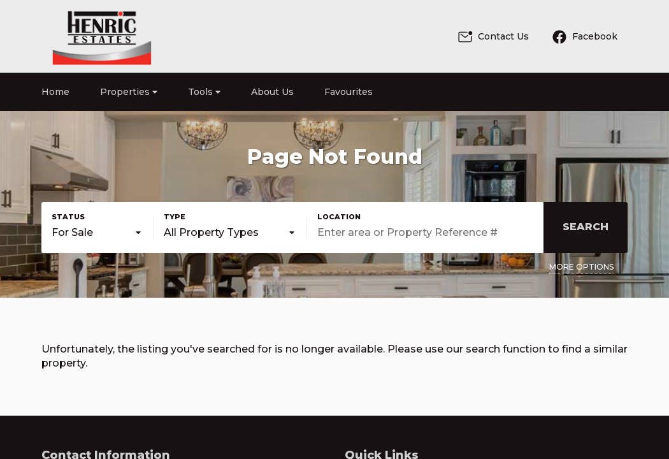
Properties (128, 92)
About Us (272, 92)
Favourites (348, 92)
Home (55, 92)
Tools (204, 92)
